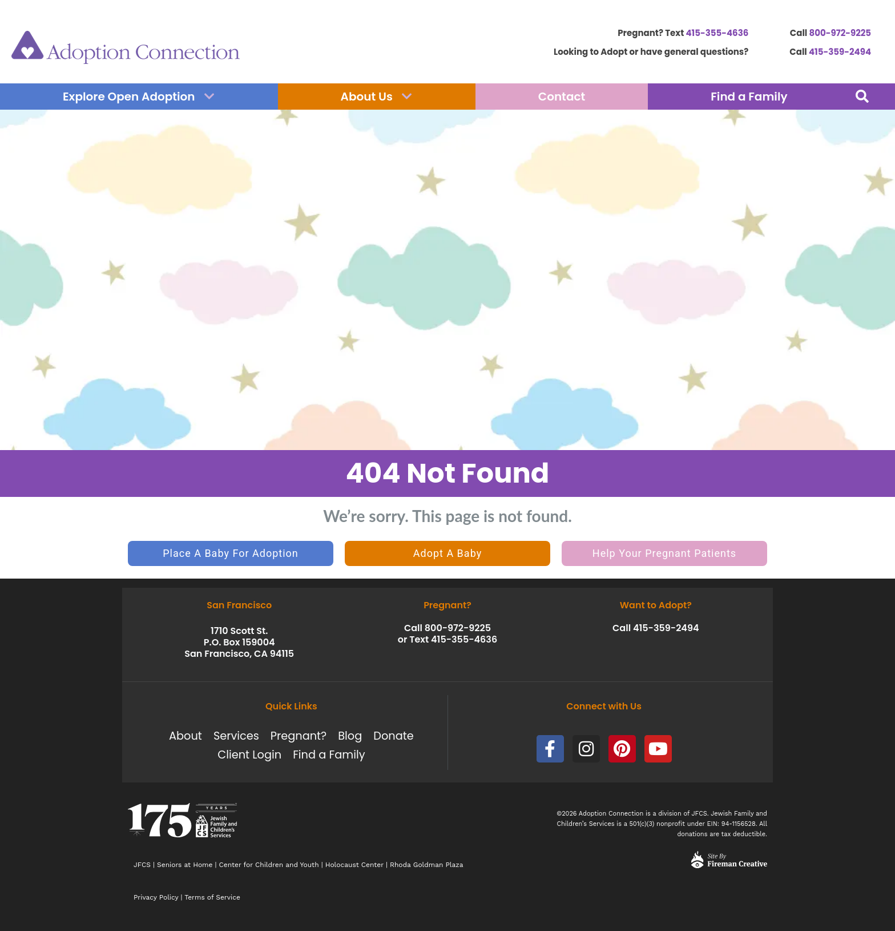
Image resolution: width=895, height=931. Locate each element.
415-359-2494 (840, 52)
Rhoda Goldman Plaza (428, 865)
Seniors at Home (184, 865)
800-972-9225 (840, 33)
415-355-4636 (717, 33)
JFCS (142, 865)
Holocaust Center (354, 865)
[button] (862, 97)
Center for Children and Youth (269, 865)
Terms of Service (212, 897)
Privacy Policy (156, 897)
